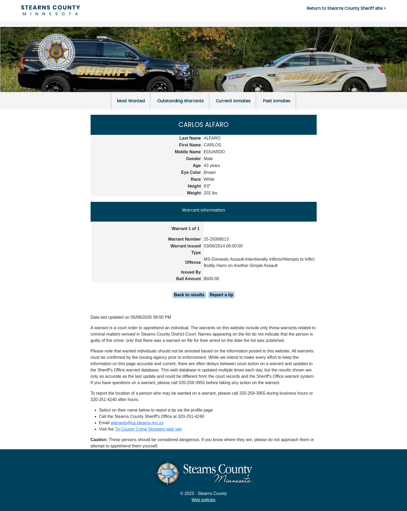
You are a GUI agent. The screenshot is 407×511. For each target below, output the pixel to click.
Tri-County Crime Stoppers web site (148, 429)
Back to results (189, 295)
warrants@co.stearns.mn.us (137, 423)
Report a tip (221, 295)
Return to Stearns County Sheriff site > (346, 8)
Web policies (203, 500)
